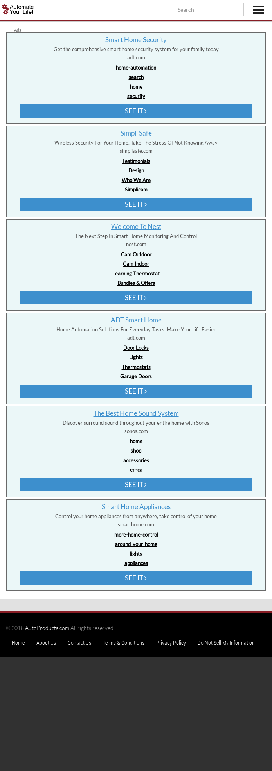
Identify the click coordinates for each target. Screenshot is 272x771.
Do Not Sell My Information (226, 643)
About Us (46, 643)
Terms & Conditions (123, 643)
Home (18, 643)
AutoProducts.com (47, 627)
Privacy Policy (171, 643)
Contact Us (79, 643)
